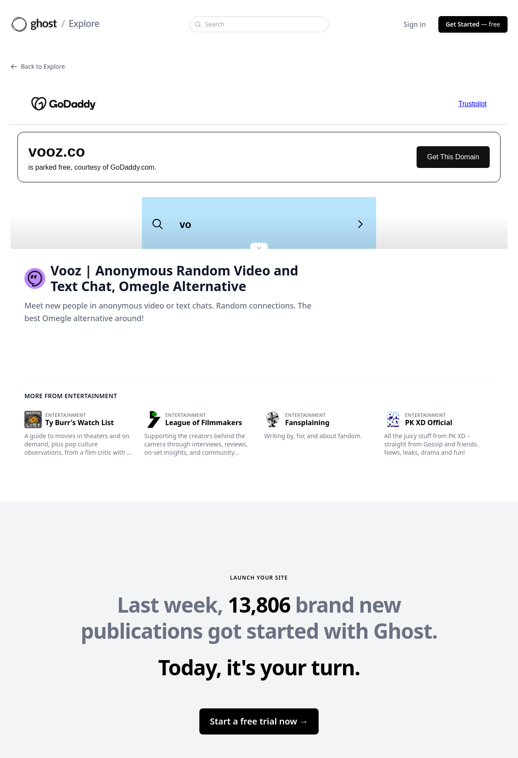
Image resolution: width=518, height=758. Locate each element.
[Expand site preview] (259, 249)
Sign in (415, 24)
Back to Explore (37, 66)
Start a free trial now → (259, 721)
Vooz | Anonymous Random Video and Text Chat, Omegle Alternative (161, 278)
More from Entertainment (70, 396)
